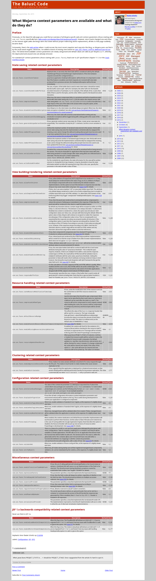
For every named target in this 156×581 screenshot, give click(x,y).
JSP (128, 56)
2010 (119, 148)
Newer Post (16, 570)
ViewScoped (127, 80)
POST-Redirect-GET (135, 64)
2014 (119, 139)
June (120, 136)
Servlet (122, 71)
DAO (139, 43)
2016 (119, 117)
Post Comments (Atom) (31, 575)
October (122, 125)
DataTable (119, 44)
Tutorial (138, 75)
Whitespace (128, 82)
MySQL (135, 58)
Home (63, 570)
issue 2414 (79, 234)
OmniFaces (124, 60)
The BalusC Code (30, 3)
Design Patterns (129, 44)
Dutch (127, 46)
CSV (122, 42)
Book (117, 39)
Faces (118, 50)
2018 (119, 113)
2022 (119, 103)
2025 (119, 96)
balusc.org (138, 22)
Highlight (139, 49)
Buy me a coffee (130, 27)
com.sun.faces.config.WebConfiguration (92, 49)
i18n (125, 51)
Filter (123, 50)
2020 (119, 108)
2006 (119, 158)
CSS (118, 42)
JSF (30, 539)
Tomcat (127, 75)
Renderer (122, 68)
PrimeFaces (120, 66)
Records (138, 66)
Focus (128, 49)
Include (137, 51)
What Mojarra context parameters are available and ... (130, 131)
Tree (133, 75)
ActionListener (120, 37)
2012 (119, 144)
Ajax (130, 37)
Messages (128, 58)
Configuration (23, 539)
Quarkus (128, 66)
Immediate (131, 51)
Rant (133, 66)
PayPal (128, 29)
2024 (119, 98)
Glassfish (133, 49)
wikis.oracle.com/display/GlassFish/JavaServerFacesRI (57, 39)
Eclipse (138, 46)
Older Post (109, 570)
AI (126, 37)
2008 (119, 153)
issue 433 (99, 260)
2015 (119, 120)
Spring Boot (135, 71)
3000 (119, 91)
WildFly (134, 82)
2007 (119, 156)
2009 (119, 151)
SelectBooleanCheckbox (133, 68)
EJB (117, 48)
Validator (124, 78)
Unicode (120, 77)
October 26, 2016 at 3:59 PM (22, 562)
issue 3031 (72, 486)
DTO (122, 46)
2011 (119, 146)
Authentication (137, 37)
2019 (119, 110)
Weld (122, 82)
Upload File (129, 77)
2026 (119, 93)
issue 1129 (98, 196)
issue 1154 (83, 187)
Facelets (138, 48)
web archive (34, 47)
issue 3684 (70, 324)
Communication (130, 39)
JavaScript (121, 54)
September (123, 127)
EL (121, 48)
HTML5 (121, 51)
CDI (121, 39)
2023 (119, 100)
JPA (133, 54)
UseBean (137, 76)
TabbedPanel (135, 73)
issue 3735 (63, 479)
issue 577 (70, 524)
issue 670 (89, 441)
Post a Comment (18, 567)
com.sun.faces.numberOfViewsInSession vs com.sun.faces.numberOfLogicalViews (70, 146)
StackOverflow (125, 73)
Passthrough (123, 63)
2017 (119, 115)
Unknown (16, 553)
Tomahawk (120, 75)
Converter (138, 41)
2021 (119, 105)
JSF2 (33, 539)
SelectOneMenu (124, 69)
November (123, 122)
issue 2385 (70, 426)
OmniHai (136, 61)
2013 (119, 141)
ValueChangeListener (135, 78)
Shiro (128, 71)
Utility (117, 78)
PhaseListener (122, 64)
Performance (133, 63)
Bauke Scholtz (132, 16)
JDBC (128, 54)
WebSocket (137, 80)
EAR (132, 46)
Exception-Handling (128, 48)
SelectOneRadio (135, 69)
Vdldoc (119, 80)
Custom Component (131, 43)
